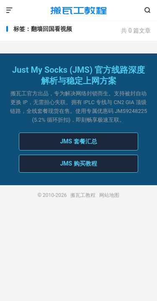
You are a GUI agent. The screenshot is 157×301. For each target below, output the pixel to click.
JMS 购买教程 (78, 163)
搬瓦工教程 (78, 10)
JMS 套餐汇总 (78, 141)
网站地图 (109, 195)
